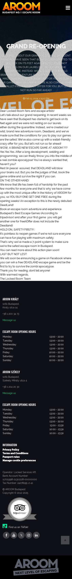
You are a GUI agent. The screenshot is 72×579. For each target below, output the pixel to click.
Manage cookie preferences (19, 460)
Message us (9, 320)
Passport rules (11, 457)
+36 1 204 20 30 (11, 386)
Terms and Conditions (15, 453)
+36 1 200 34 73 (11, 313)
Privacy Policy (11, 449)
